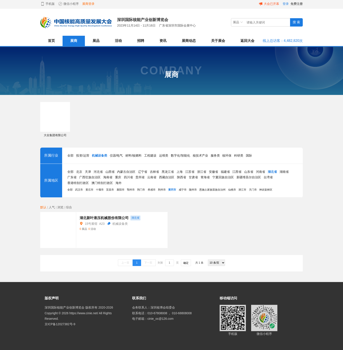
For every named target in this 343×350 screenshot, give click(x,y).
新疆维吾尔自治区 (248, 177)
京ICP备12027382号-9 (60, 324)
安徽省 (213, 171)
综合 (69, 207)
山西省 (110, 171)
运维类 (163, 155)
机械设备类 (99, 155)
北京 (79, 171)
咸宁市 (183, 189)
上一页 (125, 262)
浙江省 (201, 171)
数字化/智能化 (180, 155)
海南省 (107, 177)
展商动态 (189, 41)
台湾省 (268, 177)
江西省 (237, 171)
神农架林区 (265, 189)
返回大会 (247, 41)
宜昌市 (110, 189)
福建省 (225, 171)
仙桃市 (232, 189)
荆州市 (162, 189)
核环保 (226, 155)
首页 (51, 41)
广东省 (72, 177)
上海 (180, 171)
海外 (119, 183)
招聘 (140, 41)
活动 (118, 41)
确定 (186, 262)
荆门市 (141, 189)
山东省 (248, 171)
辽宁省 (142, 171)
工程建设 (150, 155)
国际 (249, 155)
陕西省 (181, 177)
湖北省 (272, 171)
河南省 (260, 171)
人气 (52, 207)
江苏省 (189, 171)
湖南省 (284, 171)
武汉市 (79, 189)
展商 (73, 41)
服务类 (215, 155)
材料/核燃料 (133, 155)
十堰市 (100, 189)
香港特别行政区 (78, 183)
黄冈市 (172, 189)
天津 (88, 171)
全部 (70, 155)
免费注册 (296, 3)
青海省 (205, 177)
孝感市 (152, 189)
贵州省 (140, 177)
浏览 (60, 207)
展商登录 (88, 3)
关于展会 (218, 41)
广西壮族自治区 (90, 177)
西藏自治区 (166, 177)
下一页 (148, 262)
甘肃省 (193, 177)
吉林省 (154, 171)
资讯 (162, 41)
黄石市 (89, 189)
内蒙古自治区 (126, 171)
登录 (286, 3)
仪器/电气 (116, 155)
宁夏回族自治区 (223, 177)
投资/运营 (82, 155)
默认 (43, 207)
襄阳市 (120, 189)
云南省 (151, 177)
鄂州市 (131, 189)
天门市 (253, 189)
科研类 (238, 155)
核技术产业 (200, 155)
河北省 (98, 171)
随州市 (193, 189)
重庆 (118, 177)
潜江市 (242, 189)
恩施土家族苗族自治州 (212, 189)
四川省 (128, 177)
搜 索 (296, 22)
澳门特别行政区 (102, 183)
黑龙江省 (168, 171)
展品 (96, 41)
